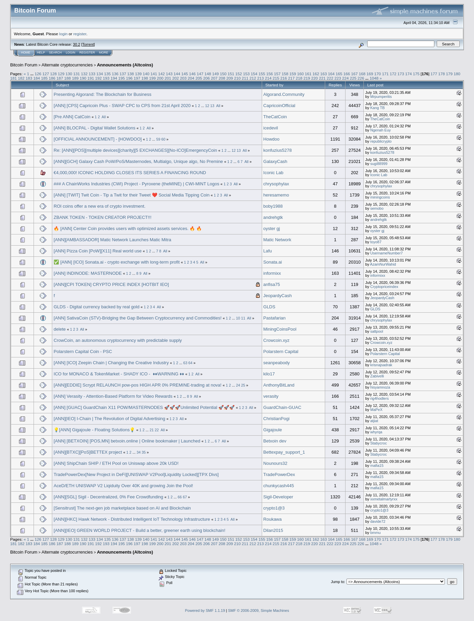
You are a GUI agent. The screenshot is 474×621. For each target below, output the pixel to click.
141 (154, 73)
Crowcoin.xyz (276, 340)
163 (323, 73)
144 (177, 73)
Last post (375, 85)
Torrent (88, 44)
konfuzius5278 (277, 150)
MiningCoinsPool (280, 329)
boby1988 (273, 206)
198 (144, 78)
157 (277, 73)
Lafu (267, 250)
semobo (376, 208)
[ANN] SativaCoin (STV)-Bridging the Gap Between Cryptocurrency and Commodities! (137, 317)
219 (306, 78)
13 (212, 106)
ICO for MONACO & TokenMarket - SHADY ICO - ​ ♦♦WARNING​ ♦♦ (119, 373)
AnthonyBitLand (279, 385)
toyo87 (375, 242)
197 (137, 78)
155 (261, 73)
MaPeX (376, 410)
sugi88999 (379, 164)
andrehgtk (273, 217)
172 (393, 73)
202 (175, 78)
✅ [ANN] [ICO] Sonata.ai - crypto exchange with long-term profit (116, 262)
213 (260, 78)
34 (139, 452)
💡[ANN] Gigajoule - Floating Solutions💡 (94, 429)
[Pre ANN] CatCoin (72, 116)
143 (169, 73)
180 (457, 73)
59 (158, 139)
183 (29, 78)
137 (123, 73)
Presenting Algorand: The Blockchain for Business (102, 94)
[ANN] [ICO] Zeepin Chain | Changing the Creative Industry (111, 362)
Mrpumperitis (381, 97)
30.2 (76, 44)
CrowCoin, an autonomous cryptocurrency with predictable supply (118, 340)
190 (83, 78)
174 (408, 73)
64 (191, 363)
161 (308, 73)
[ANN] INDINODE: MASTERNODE (88, 273)
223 (337, 78)
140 (146, 73)
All (218, 106)
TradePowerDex (279, 474)
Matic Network (277, 239)
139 (138, 73)
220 (314, 78)
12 (207, 106)
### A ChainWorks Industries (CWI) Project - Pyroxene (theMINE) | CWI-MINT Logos (136, 183)
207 (214, 78)
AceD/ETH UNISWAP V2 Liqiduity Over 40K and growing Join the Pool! (123, 485)
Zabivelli (377, 376)
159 (292, 73)
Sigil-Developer (278, 496)
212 (253, 78)
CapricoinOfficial (279, 105)
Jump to (337, 582)
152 (238, 73)
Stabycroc (378, 443)
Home (25, 52)
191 (90, 78)
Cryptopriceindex (384, 287)
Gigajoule (272, 429)
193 (106, 78)
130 (68, 73)
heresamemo (276, 195)
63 (185, 363)
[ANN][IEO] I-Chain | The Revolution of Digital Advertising (109, 418)
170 (377, 73)
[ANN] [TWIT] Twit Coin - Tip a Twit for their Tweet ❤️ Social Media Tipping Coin (132, 195)
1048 (374, 78)
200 (160, 78)
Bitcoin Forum (23, 64)
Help (41, 52)
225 (353, 78)
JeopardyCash (277, 295)
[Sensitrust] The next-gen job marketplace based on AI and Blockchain (122, 508)
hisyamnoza (380, 387)
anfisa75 (271, 284)
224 (345, 78)
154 (254, 73)
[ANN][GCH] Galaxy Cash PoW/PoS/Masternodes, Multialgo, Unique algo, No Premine (138, 161)
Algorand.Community (283, 94)
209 (229, 78)
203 (183, 78)
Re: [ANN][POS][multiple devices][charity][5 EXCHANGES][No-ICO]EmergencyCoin (135, 150)
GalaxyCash (275, 161)
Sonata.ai (272, 262)
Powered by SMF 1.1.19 (205, 610)
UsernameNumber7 (386, 253)
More (103, 52)
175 (416, 73)
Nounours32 (275, 463)
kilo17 (269, 373)
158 (285, 73)
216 (283, 78)
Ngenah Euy (380, 130)
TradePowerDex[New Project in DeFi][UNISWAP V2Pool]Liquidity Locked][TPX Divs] (136, 474)
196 (129, 78)
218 (299, 78)
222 (330, 78)
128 (53, 73)
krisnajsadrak (381, 365)
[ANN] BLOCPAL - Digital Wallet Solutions (94, 127)
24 (238, 385)
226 (360, 78)
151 (231, 73)
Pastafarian (274, 317)
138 (130, 73)
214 (268, 78)
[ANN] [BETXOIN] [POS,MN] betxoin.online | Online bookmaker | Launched (127, 440)
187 (60, 78)
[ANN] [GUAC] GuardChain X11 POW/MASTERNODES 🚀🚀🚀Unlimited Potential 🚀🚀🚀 (144, 407)
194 (114, 78)
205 (198, 78)
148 (207, 73)
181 (13, 78)
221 (322, 78)
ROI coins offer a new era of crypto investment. (99, 206)
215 (276, 78)
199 (152, 78)
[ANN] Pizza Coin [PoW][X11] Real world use (97, 250)
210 (237, 78)
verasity (271, 396)
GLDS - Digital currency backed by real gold (96, 306)
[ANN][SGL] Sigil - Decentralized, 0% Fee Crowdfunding (108, 496)
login (63, 34)
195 (121, 78)
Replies (335, 85)
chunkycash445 (278, 485)
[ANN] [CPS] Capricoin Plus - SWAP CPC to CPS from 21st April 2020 (122, 105)
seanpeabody (276, 362)
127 (45, 73)
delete (59, 329)
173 (400, 73)
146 (192, 73)
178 (441, 73)
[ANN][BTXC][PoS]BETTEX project (88, 452)
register (79, 34)
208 (222, 78)
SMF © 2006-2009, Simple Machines (258, 610)
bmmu (375, 533)
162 (316, 73)
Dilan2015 (273, 530)
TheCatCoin (275, 116)
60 (163, 139)
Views (354, 85)
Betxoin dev (275, 440)
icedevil (270, 127)
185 (44, 78)
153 (246, 73)
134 (99, 73)
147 (200, 73)
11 (243, 318)
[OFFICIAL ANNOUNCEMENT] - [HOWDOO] (98, 139)
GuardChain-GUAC (282, 407)
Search (55, 52)
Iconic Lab (273, 172)
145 (184, 73)
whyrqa (376, 432)
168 (362, 73)
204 (191, 78)
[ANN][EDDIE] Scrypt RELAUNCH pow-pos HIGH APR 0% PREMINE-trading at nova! (137, 385)
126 (38, 73)
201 (167, 78)
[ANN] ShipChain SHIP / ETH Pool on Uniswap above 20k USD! (116, 463)
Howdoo (271, 139)
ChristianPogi (276, 418)
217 (291, 78)
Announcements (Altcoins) (125, 64)
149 (215, 73)
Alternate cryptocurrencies (67, 64)
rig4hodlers (379, 398)
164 (331, 73)
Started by (274, 85)
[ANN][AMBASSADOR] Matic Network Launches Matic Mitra (112, 239)
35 (144, 452)
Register (87, 52)
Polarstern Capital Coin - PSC (83, 351)
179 (449, 73)
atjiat (374, 421)
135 (107, 73)
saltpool (376, 331)
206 (206, 78)
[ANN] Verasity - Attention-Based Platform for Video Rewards (113, 396)
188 (67, 78)
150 (223, 73)
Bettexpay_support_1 (284, 452)
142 (161, 73)
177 (434, 73)
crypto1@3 (274, 508)
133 (92, 73)
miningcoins (380, 197)
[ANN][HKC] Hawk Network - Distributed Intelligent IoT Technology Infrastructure (132, 519)
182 (21, 78)
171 (385, 73)
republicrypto (381, 141)
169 (370, 73)
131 (76, 73)
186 (52, 78)
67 (185, 497)
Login (70, 52)
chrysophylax (276, 183)
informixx (272, 273)
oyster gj (271, 228)
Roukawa (272, 519)
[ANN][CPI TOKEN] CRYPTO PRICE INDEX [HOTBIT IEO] (111, 284)
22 (157, 430)
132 (84, 73)
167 (354, 73)
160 (300, 73)
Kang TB (377, 108)
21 (152, 430)
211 (245, 78)
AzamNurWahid (383, 264)
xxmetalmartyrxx (383, 499)
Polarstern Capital (280, 351)
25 (243, 385)
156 (269, 73)
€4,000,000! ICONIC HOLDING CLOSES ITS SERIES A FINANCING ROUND (130, 172)
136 (115, 73)
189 (75, 78)
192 (98, 78)
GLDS (269, 306)
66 (180, 497)
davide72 (378, 521)
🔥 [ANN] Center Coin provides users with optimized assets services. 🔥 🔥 (128, 228)
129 (61, 73)
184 (36, 78)
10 (238, 318)
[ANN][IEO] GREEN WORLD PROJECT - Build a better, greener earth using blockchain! (139, 530)
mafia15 (376, 465)
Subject (62, 85)
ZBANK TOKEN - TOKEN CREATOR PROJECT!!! (102, 217)
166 (346, 73)
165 (339, 73)
